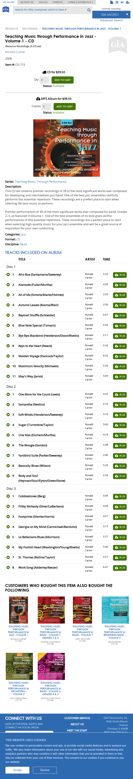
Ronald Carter (15, 52)
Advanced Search (111, 20)
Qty (36, 79)
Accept (17, 770)
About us (77, 724)
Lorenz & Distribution (80, 2)
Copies (36, 106)
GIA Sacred (9, 2)
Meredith (57, 2)
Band (23, 244)
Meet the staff (77, 730)
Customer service (77, 718)
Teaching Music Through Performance (40, 182)
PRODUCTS (11, 28)
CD (18, 239)
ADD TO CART (62, 80)
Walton (43, 2)
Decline (44, 770)
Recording (30, 28)
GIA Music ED (26, 2)
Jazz (23, 234)
